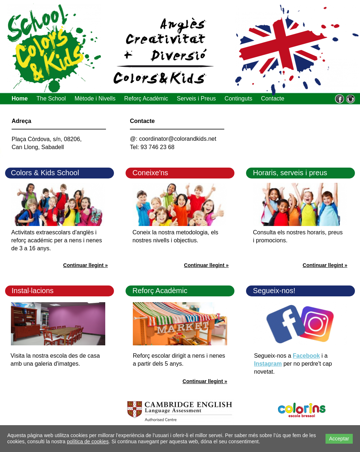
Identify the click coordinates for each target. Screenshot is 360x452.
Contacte (272, 98)
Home (20, 98)
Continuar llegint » (325, 265)
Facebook (306, 356)
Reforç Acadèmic (146, 98)
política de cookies (88, 441)
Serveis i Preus (196, 98)
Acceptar (339, 438)
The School (51, 98)
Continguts (239, 98)
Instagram (268, 364)
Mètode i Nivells (94, 98)
